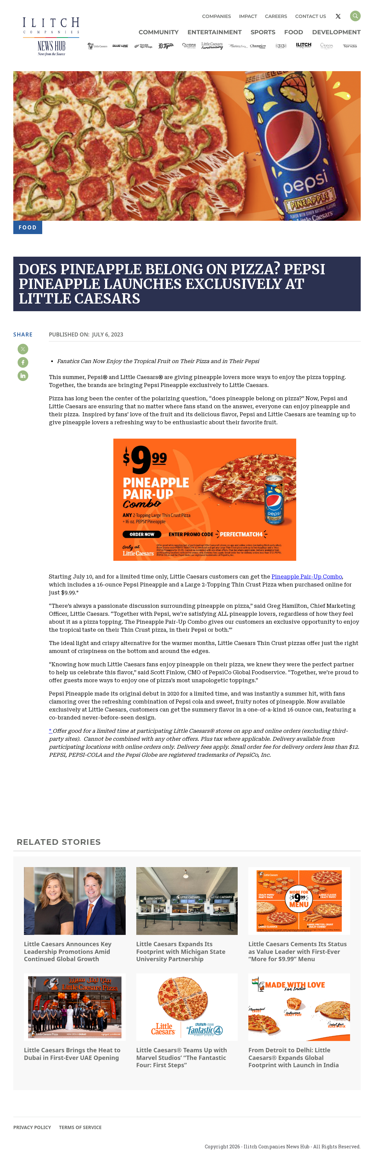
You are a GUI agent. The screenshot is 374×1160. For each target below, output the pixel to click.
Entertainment (214, 32)
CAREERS (276, 16)
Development (336, 32)
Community (159, 32)
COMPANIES (216, 16)
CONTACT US (310, 16)
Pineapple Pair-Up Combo (307, 577)
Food (293, 32)
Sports (263, 32)
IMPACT (248, 16)
